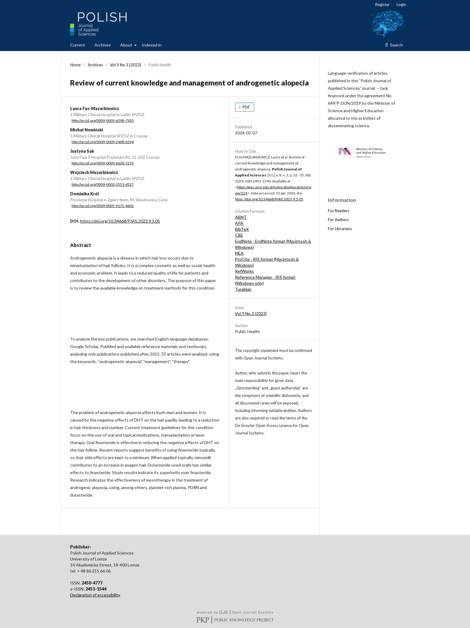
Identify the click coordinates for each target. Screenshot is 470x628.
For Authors (338, 219)
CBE (239, 235)
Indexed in (152, 44)
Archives (102, 44)
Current (77, 44)
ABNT (241, 217)
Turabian (243, 289)
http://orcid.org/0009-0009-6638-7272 (103, 163)
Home (75, 64)
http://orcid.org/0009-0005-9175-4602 (103, 205)
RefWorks (244, 271)
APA (239, 223)
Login (401, 4)
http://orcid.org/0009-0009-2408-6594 (103, 142)
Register (382, 4)
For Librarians (340, 228)
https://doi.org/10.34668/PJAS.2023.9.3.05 (120, 221)
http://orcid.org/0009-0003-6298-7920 (103, 120)
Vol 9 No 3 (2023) (125, 64)
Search (396, 44)
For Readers (338, 210)
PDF (246, 107)
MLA (239, 253)
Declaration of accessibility (95, 594)
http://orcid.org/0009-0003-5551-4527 (103, 184)
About (126, 44)
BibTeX (242, 229)
